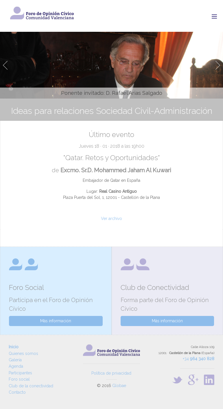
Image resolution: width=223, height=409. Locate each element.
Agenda (16, 366)
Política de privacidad (111, 373)
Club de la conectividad (31, 386)
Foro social (19, 379)
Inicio (14, 347)
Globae (119, 385)
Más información (55, 321)
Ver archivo (111, 218)
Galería (15, 360)
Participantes (20, 373)
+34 (198, 358)
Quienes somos (23, 353)
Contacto (17, 392)
